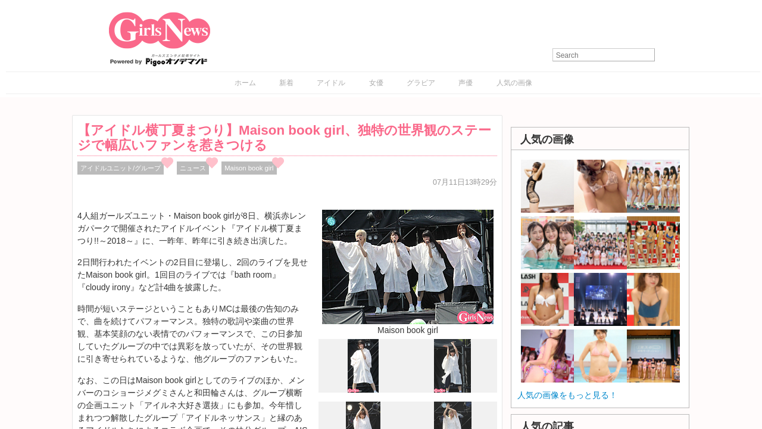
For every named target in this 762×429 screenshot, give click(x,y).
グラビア (421, 83)
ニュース (193, 168)
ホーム (245, 83)
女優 (376, 83)
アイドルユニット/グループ (120, 168)
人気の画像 (514, 83)
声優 (465, 83)
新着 (286, 83)
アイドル (331, 83)
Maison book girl (248, 168)
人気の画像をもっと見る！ (567, 395)
